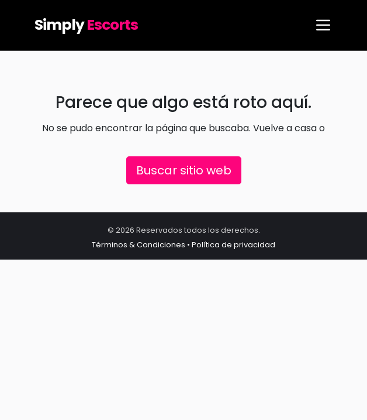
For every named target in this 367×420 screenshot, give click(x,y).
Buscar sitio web (183, 170)
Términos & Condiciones (138, 245)
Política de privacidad (233, 245)
